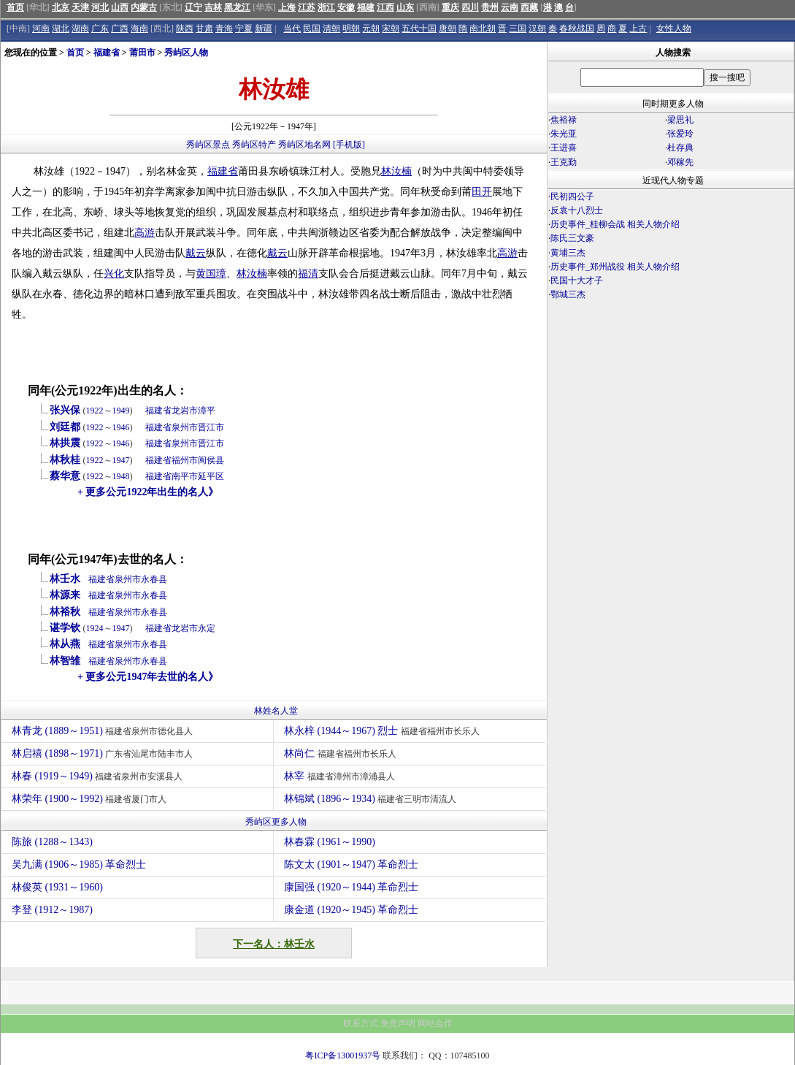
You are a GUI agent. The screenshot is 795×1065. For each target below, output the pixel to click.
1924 (95, 628)
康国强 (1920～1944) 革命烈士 (351, 887)
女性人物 (673, 28)
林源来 (65, 594)
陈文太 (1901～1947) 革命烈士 (351, 864)
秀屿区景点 (208, 145)
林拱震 (65, 443)
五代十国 (419, 28)
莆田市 (142, 52)
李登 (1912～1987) (52, 909)
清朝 (331, 28)
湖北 (60, 28)
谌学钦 (65, 627)
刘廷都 (65, 426)
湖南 (80, 28)
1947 (121, 460)
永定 (206, 628)
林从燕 (65, 643)
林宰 (341, 776)
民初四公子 (572, 196)
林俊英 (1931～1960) (57, 887)
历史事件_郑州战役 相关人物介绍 (615, 267)
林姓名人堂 (276, 711)
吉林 (213, 7)
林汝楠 (396, 171)
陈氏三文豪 (572, 238)
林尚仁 (342, 753)
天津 (80, 7)
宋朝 (390, 28)
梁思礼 (680, 120)
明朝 (351, 28)
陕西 (184, 28)
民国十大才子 (576, 280)
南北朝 (482, 28)
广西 (119, 28)
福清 (308, 273)
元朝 (371, 28)
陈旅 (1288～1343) (52, 841)
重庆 (450, 7)
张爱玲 (680, 134)
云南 (509, 7)
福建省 (106, 52)
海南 (139, 28)
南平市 (185, 476)
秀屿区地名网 (304, 145)
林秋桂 (65, 459)
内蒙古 (144, 7)
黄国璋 (211, 273)
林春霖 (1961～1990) (329, 841)
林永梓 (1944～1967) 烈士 (383, 730)
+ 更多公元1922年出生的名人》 (147, 491)
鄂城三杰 (567, 294)
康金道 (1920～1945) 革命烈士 (351, 909)
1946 (121, 427)
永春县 (154, 579)
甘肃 (204, 28)
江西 (385, 7)
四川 (470, 7)
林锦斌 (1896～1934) (372, 798)
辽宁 (193, 7)
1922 (95, 410)
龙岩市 (185, 410)
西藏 (529, 7)
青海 (224, 28)
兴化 (114, 273)
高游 (144, 232)
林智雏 (65, 660)
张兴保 (65, 410)
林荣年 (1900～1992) (91, 798)
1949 (121, 410)
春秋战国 (576, 28)
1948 (121, 476)
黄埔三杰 (567, 253)
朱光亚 (563, 134)
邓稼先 (680, 162)
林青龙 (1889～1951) (104, 730)
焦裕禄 (563, 120)
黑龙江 (237, 7)
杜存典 (680, 147)
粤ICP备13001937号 (342, 1055)
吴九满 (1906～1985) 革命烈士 (79, 864)
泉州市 (185, 427)
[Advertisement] (671, 429)
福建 (366, 7)
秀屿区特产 (254, 145)
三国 (517, 28)
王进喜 (563, 147)
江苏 (306, 7)
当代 (292, 28)
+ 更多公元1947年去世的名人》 (147, 676)
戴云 (195, 253)
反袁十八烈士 (576, 210)
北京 (60, 7)
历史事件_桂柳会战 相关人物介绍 (615, 224)
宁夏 (244, 28)
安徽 (346, 7)
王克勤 (563, 162)
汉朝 (537, 28)
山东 (405, 7)
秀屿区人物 (186, 52)
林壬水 (65, 578)
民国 (311, 28)
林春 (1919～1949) (99, 776)
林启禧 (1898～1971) (104, 753)
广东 (100, 28)
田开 (482, 191)
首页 (15, 7)
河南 (41, 28)
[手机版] (349, 145)
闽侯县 (211, 460)
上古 (638, 28)
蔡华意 (65, 475)
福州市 (185, 460)
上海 (287, 7)
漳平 (206, 410)
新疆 (263, 28)
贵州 (490, 7)
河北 (100, 7)
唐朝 (447, 28)
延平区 (211, 476)
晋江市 (211, 427)
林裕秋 (65, 611)
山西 (119, 7)
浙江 (326, 7)
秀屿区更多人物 (276, 822)
